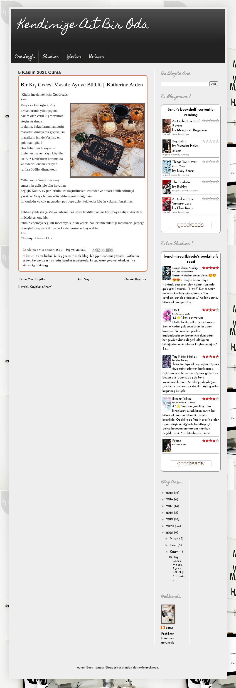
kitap (93, 260)
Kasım (174, 552)
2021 (170, 532)
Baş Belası (179, 141)
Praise (176, 441)
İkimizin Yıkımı (182, 399)
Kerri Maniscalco (184, 272)
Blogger (110, 667)
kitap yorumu (108, 260)
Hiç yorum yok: (76, 250)
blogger (95, 256)
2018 (170, 513)
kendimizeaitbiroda (75, 260)
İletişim (96, 57)
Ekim (173, 545)
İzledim (74, 57)
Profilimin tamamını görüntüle (167, 638)
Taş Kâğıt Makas (184, 357)
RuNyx (182, 187)
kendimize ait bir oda (46, 260)
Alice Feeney (181, 360)
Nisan (174, 538)
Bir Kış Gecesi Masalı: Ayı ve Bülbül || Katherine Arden (82, 85)
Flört (175, 310)
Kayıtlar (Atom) (41, 287)
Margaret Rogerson (192, 130)
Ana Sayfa (25, 57)
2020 (170, 526)
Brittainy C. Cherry (185, 402)
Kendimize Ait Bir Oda (83, 25)
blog (85, 256)
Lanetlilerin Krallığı (185, 268)
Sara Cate (180, 445)
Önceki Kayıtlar (135, 279)
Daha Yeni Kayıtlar (32, 279)
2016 (170, 499)
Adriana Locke (182, 314)
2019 (170, 519)
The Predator (181, 182)
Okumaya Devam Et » (36, 238)
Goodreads (60, 94)
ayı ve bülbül (44, 256)
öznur (169, 627)
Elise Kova (185, 208)
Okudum (51, 57)
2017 (170, 506)
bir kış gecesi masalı (67, 256)
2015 (170, 493)
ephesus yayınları (113, 256)
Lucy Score (185, 171)
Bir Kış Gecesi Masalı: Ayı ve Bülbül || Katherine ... (176, 569)
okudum (123, 260)
